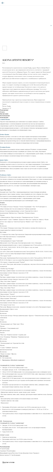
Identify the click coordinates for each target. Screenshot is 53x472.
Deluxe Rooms (4, 135)
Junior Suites (4, 160)
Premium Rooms (5, 147)
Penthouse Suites (5, 175)
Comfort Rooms (5, 120)
